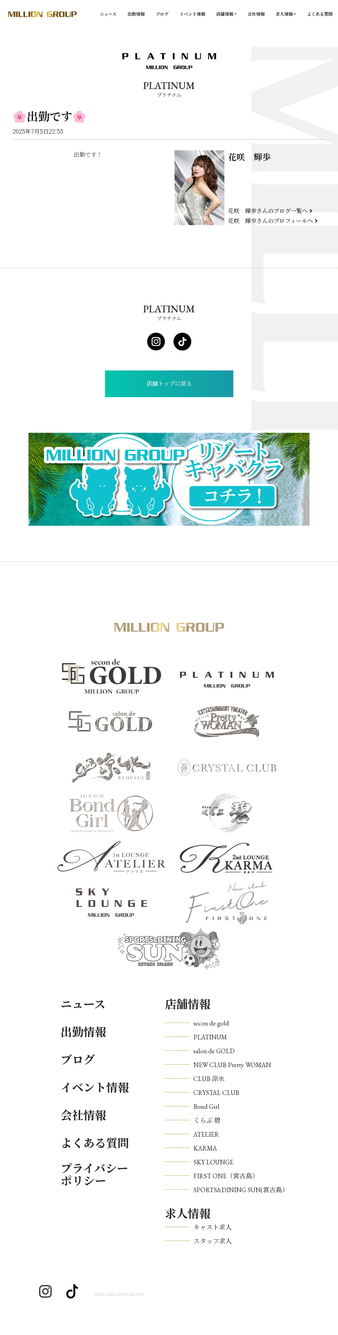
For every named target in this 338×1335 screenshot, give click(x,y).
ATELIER (206, 1134)
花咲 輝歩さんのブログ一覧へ (270, 211)
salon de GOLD (214, 1051)
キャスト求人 (212, 1227)
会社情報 (256, 14)
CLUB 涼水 (209, 1079)
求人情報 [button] (284, 14)
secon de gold (211, 1023)
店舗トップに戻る (169, 384)
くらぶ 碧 (206, 1120)
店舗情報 (187, 1004)
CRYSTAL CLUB (216, 1093)
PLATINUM (210, 1037)
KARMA (205, 1148)
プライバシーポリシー (94, 1175)
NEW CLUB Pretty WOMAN (232, 1065)
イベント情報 (192, 14)
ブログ (162, 14)
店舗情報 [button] (224, 14)
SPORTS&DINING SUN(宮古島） (240, 1190)
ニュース (108, 14)
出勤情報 (136, 14)
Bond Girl (206, 1106)
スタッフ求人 (212, 1241)
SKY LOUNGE (213, 1162)
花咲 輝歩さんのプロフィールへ (273, 221)
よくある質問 (320, 14)
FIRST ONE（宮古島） (226, 1176)
